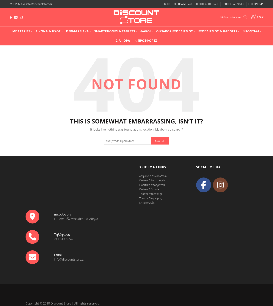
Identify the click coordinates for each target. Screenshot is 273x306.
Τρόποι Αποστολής (207, 4)
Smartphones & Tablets (114, 31)
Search (160, 140)
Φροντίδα (251, 31)
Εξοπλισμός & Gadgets (217, 31)
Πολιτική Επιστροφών (152, 180)
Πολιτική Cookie (149, 189)
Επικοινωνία (255, 4)
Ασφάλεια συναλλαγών (153, 176)
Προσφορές (145, 41)
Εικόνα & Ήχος (48, 31)
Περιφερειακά (77, 31)
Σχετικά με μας (183, 4)
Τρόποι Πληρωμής (233, 4)
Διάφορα (122, 41)
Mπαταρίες (21, 31)
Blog (167, 4)
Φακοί (145, 31)
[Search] (245, 17)
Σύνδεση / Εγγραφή (230, 17)
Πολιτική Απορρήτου (152, 185)
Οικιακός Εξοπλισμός (174, 31)
